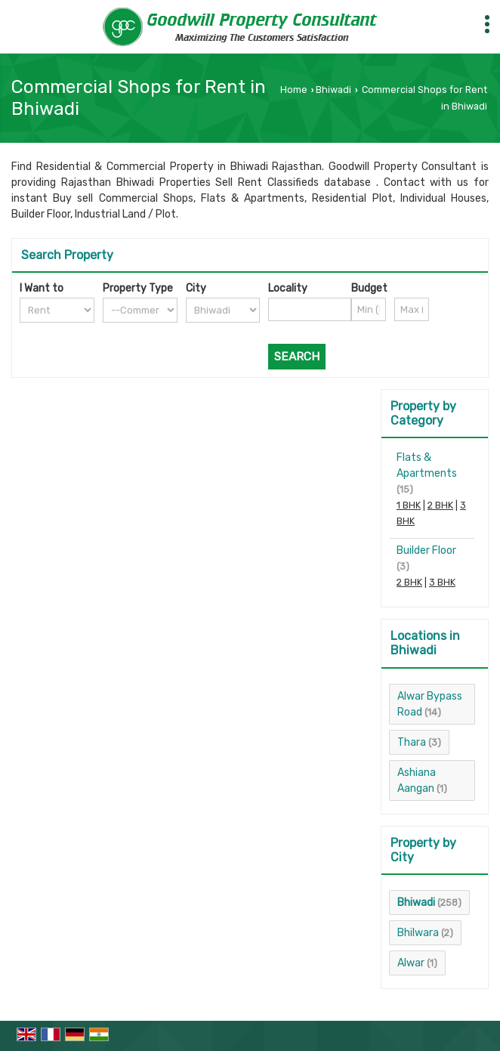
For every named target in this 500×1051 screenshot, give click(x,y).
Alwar (410, 963)
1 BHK (409, 505)
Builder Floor (426, 550)
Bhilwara (418, 932)
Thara (411, 742)
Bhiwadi (333, 89)
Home (293, 89)
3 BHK (442, 582)
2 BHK (440, 505)
